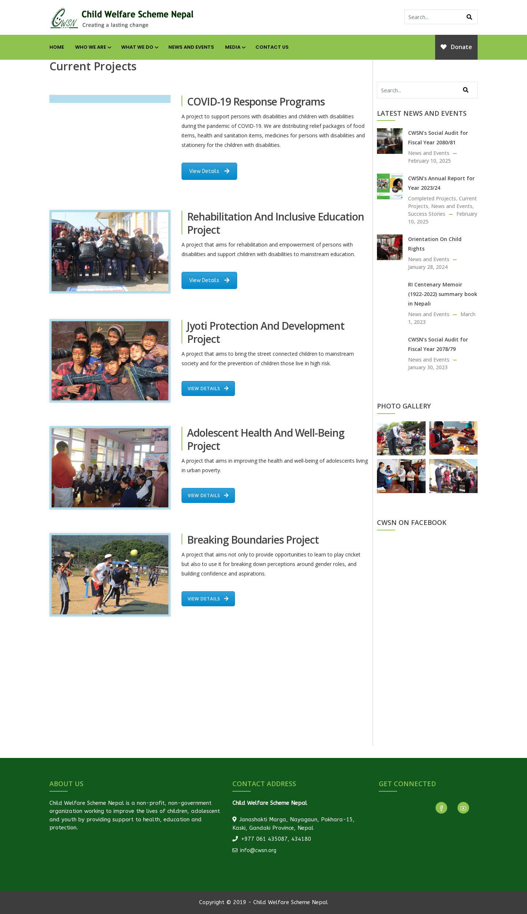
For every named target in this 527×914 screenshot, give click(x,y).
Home (56, 47)
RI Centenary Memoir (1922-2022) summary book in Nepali (442, 294)
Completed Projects (432, 198)
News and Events (191, 47)
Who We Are (92, 47)
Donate (456, 47)
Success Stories (426, 213)
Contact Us (272, 47)
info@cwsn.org (254, 850)
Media (234, 47)
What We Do (139, 47)
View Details (209, 171)
